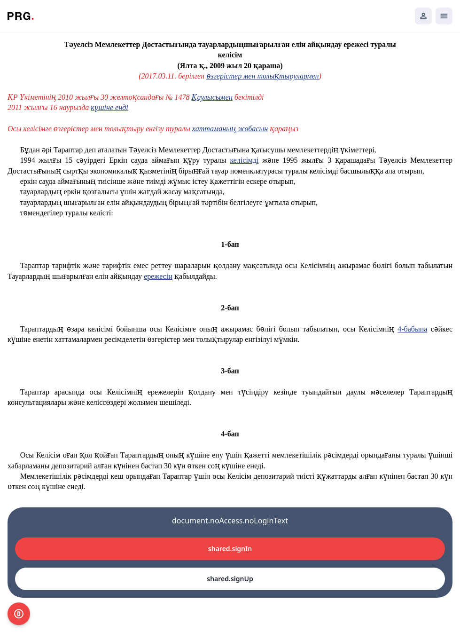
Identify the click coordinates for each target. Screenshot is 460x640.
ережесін (158, 276)
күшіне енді (109, 107)
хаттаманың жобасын (230, 129)
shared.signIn (230, 548)
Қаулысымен (212, 97)
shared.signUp (230, 578)
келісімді (244, 160)
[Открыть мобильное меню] (444, 16)
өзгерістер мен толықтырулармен (262, 76)
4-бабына (412, 329)
